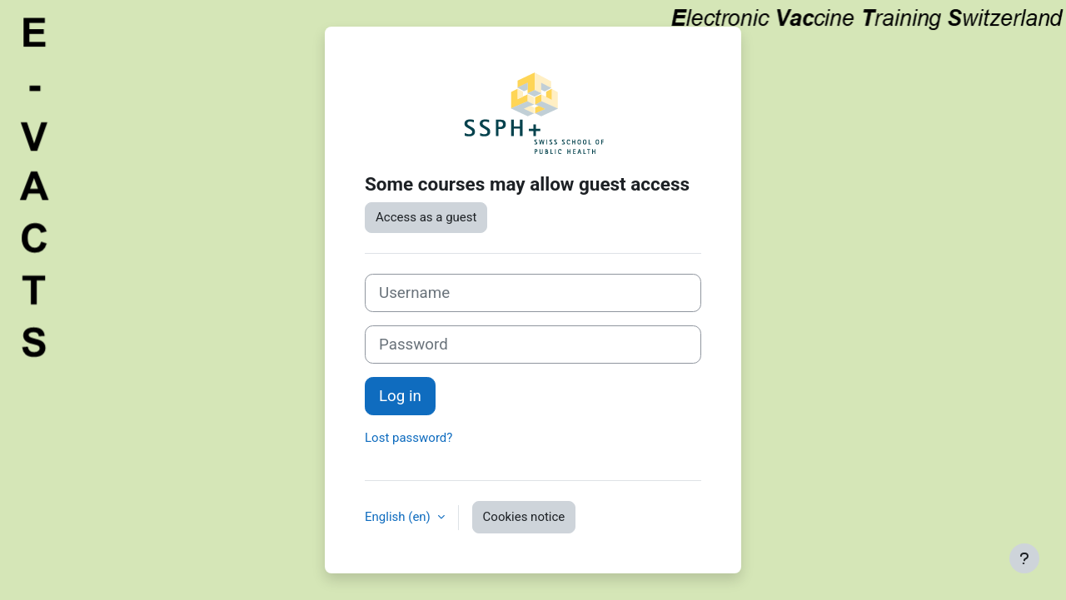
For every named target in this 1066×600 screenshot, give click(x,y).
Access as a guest (426, 217)
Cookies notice (524, 516)
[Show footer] (1024, 558)
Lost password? (408, 437)
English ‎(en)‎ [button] (399, 516)
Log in (400, 396)
